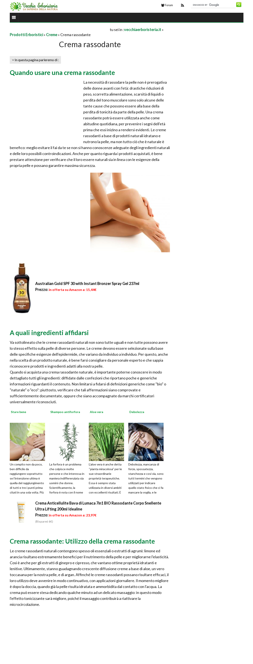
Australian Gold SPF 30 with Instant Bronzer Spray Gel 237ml (87, 283)
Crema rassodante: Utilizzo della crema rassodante (82, 541)
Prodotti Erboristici (26, 34)
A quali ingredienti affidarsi (49, 332)
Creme (51, 34)
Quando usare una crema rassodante (62, 72)
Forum (167, 5)
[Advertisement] (59, 29)
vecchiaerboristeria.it (142, 29)
